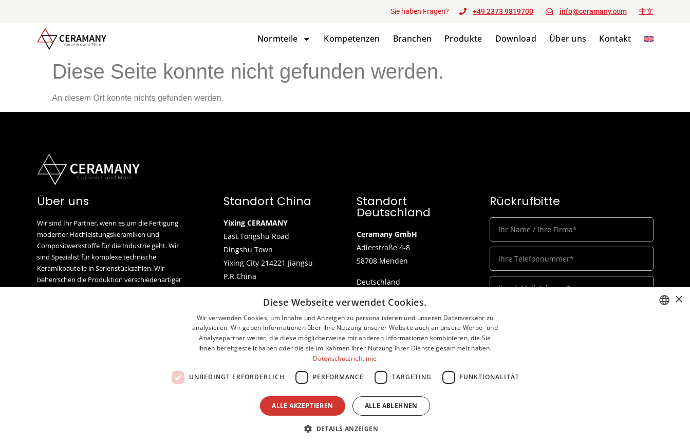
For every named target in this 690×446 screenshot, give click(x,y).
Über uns (567, 38)
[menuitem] (649, 38)
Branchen (412, 38)
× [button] (678, 300)
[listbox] (664, 300)
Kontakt (615, 38)
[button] (345, 428)
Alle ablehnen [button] (391, 405)
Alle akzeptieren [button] (302, 405)
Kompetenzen (352, 38)
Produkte (463, 38)
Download (515, 38)
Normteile (284, 38)
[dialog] (345, 366)
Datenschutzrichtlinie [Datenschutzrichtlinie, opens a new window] (345, 358)
